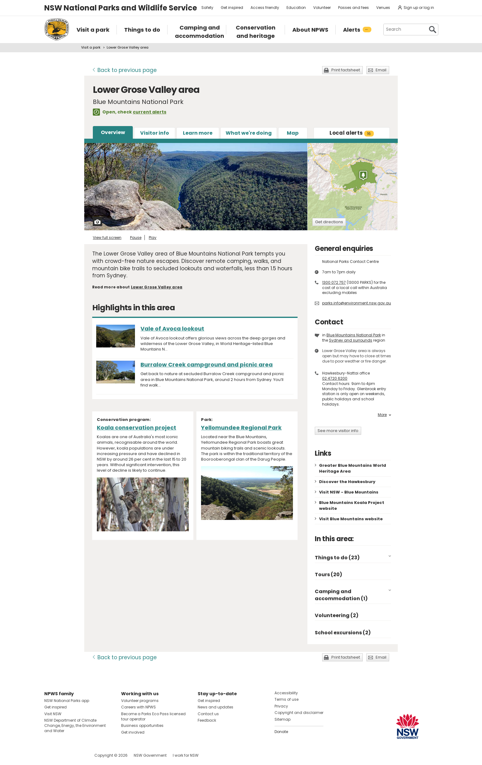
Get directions (329, 222)
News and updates (215, 707)
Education (296, 7)
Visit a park (91, 47)
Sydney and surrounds (350, 340)
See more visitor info (338, 431)
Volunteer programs (140, 700)
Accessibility (286, 693)
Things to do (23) (337, 557)
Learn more (197, 133)
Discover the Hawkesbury (347, 482)
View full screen (107, 237)
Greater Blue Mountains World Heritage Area (352, 468)
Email (381, 70)
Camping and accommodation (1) (341, 595)
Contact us (208, 713)
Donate (281, 731)
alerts (351, 133)
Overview (113, 132)
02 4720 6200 (334, 378)
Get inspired (232, 7)
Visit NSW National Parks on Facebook (50, 755)
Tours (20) (328, 574)
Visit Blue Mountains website (351, 519)
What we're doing (249, 133)
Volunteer (322, 7)
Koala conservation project (136, 427)
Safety (207, 7)
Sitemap (282, 719)
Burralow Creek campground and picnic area (206, 364)
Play (152, 237)
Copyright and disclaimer (299, 712)
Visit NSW (52, 713)
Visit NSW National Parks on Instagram (63, 755)
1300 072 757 (334, 282)
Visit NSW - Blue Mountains (348, 492)
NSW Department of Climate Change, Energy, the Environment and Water (75, 725)
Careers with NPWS (138, 707)
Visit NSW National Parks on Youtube (76, 755)
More (384, 414)
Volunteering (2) (336, 615)
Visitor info (154, 133)
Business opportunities (142, 725)
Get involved (132, 732)
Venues (383, 7)
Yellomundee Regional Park (241, 427)
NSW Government (150, 755)
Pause (135, 237)
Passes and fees (353, 7)
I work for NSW (186, 755)
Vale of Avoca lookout (172, 328)
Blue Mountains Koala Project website (351, 505)
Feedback (207, 720)
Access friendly (265, 7)
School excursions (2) (343, 632)
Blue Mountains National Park (353, 335)
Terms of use (286, 699)
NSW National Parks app (66, 700)
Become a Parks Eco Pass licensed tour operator (153, 716)
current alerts (149, 112)
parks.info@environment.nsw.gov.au (356, 303)
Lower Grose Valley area (157, 287)
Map (292, 133)
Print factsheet (345, 70)
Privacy (281, 706)
